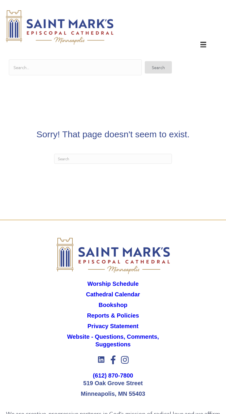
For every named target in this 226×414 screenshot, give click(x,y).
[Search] (113, 159)
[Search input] (75, 67)
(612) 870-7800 (113, 375)
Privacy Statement (112, 326)
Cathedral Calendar (113, 294)
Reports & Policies (113, 315)
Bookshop (113, 305)
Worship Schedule (113, 284)
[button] (158, 67)
